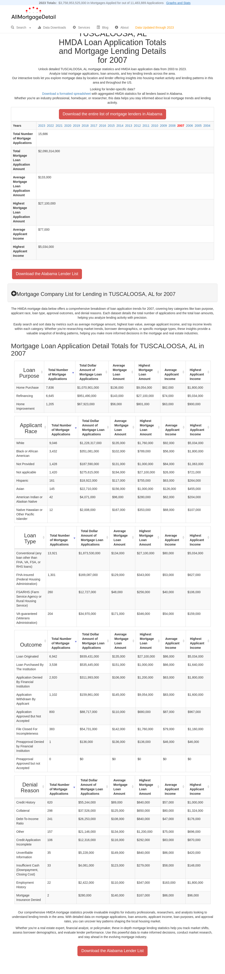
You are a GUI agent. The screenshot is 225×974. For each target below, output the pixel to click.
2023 (41, 125)
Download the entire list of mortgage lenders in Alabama (112, 114)
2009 (163, 125)
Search (21, 27)
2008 (172, 125)
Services (81, 27)
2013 (128, 125)
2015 (111, 125)
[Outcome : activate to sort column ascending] (31, 641)
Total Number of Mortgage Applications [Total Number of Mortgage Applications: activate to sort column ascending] (58, 374)
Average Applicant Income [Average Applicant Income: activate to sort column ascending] (172, 374)
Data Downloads (52, 27)
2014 (120, 125)
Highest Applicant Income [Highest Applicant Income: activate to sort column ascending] (197, 374)
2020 (67, 125)
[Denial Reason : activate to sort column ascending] (30, 787)
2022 (50, 125)
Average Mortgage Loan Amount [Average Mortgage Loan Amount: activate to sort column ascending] (120, 372)
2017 (93, 125)
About (122, 27)
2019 (76, 125)
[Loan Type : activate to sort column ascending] (30, 537)
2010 (154, 125)
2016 (102, 125)
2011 (146, 125)
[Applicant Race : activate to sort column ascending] (31, 427)
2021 (59, 125)
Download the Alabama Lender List (47, 274)
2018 (85, 125)
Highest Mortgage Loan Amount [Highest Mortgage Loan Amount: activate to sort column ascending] (146, 372)
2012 (137, 125)
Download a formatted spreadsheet (66, 93)
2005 (198, 125)
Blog (102, 27)
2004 (206, 125)
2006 (189, 125)
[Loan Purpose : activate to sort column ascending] (29, 372)
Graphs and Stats (178, 3)
